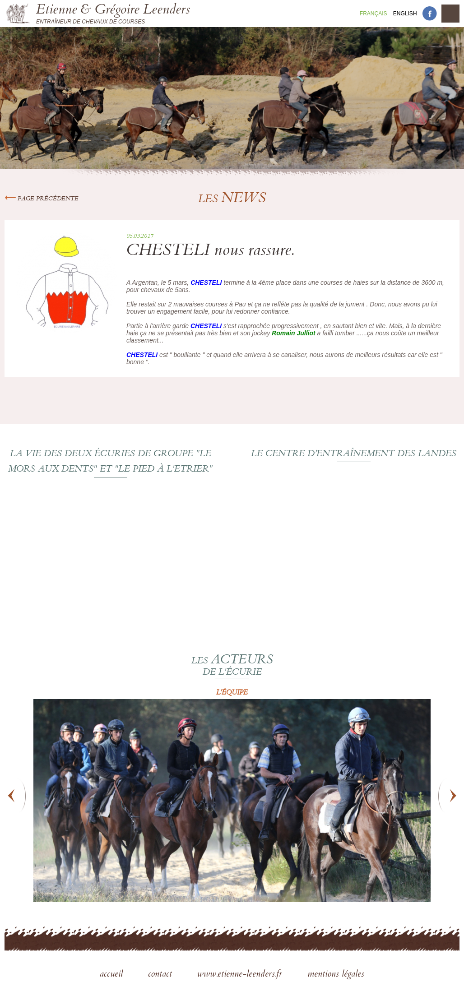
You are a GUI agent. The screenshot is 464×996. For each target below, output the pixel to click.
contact (161, 974)
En (405, 13)
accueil (112, 974)
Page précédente (42, 199)
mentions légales (335, 974)
